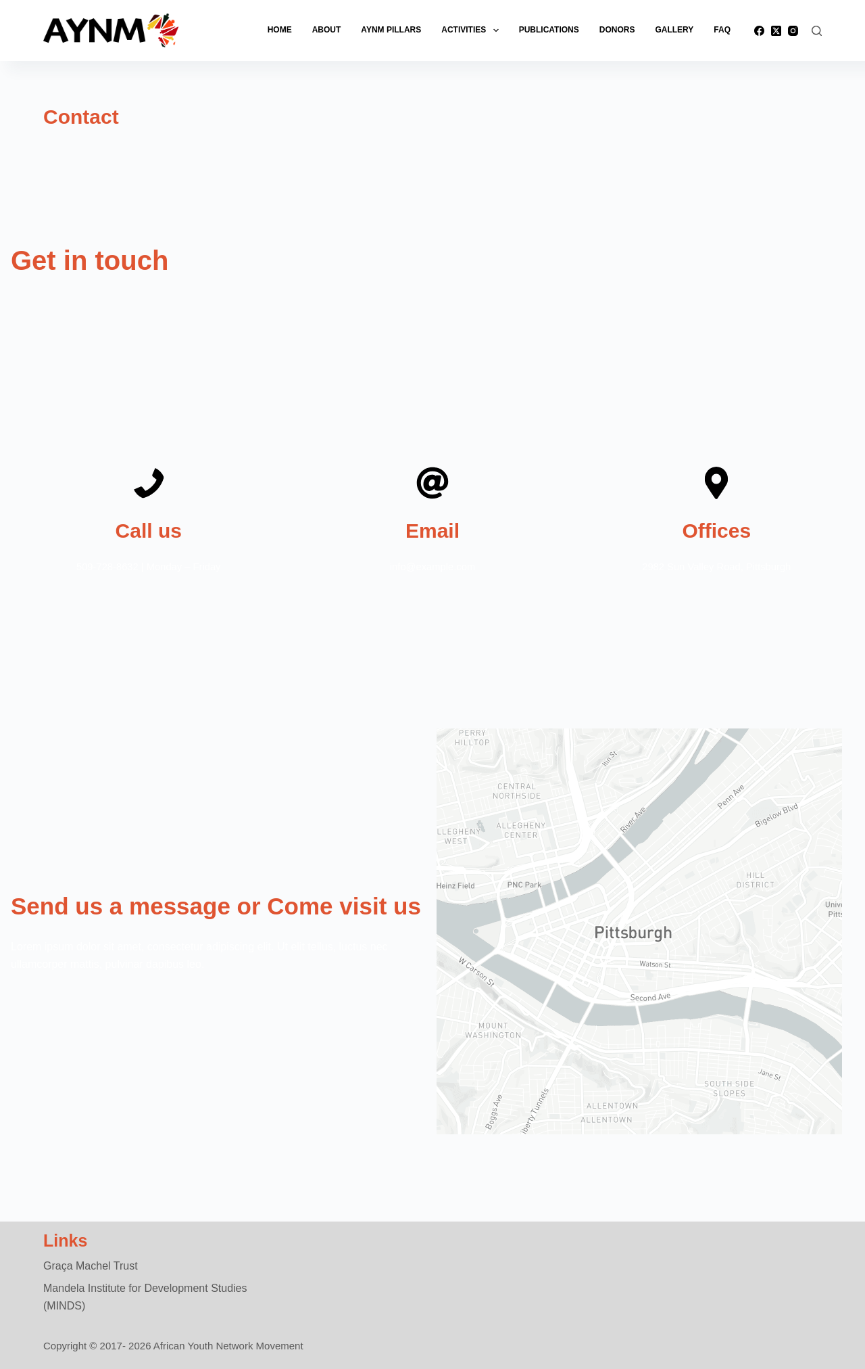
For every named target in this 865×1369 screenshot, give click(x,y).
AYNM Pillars (391, 29)
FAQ (722, 29)
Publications (549, 29)
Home (280, 29)
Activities (472, 30)
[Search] (817, 31)
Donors (617, 29)
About (326, 29)
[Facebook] (759, 31)
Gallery (674, 29)
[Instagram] (793, 31)
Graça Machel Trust (90, 1266)
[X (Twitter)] (776, 31)
